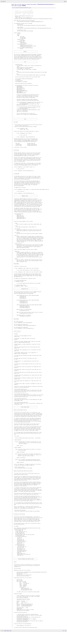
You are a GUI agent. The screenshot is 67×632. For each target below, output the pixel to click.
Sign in (65, 1)
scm (18, 4)
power (15, 5)
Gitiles (5, 630)
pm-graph (19, 5)
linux (20, 4)
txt (63, 630)
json (65, 630)
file (30, 7)
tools (13, 5)
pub (15, 4)
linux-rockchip (33, 4)
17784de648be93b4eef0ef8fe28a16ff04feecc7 (45, 4)
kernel (13, 4)
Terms (10, 630)
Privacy (8, 630)
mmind (28, 4)
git (25, 4)
